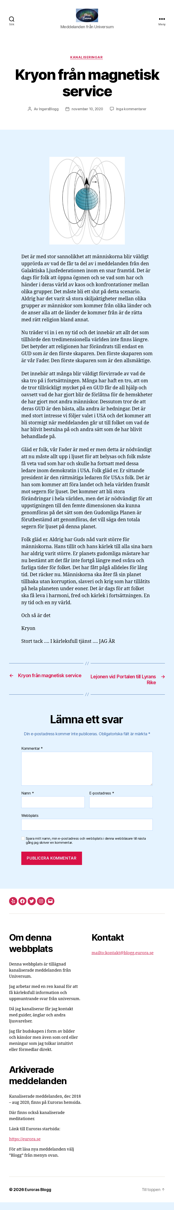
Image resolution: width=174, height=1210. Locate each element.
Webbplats (30, 823)
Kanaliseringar (87, 65)
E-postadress (101, 801)
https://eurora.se (25, 1146)
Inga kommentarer (132, 116)
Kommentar (32, 756)
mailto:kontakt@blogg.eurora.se (123, 960)
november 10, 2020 (87, 116)
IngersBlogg (48, 116)
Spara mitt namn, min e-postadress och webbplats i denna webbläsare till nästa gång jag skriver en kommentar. (86, 848)
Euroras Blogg (39, 1197)
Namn (27, 801)
